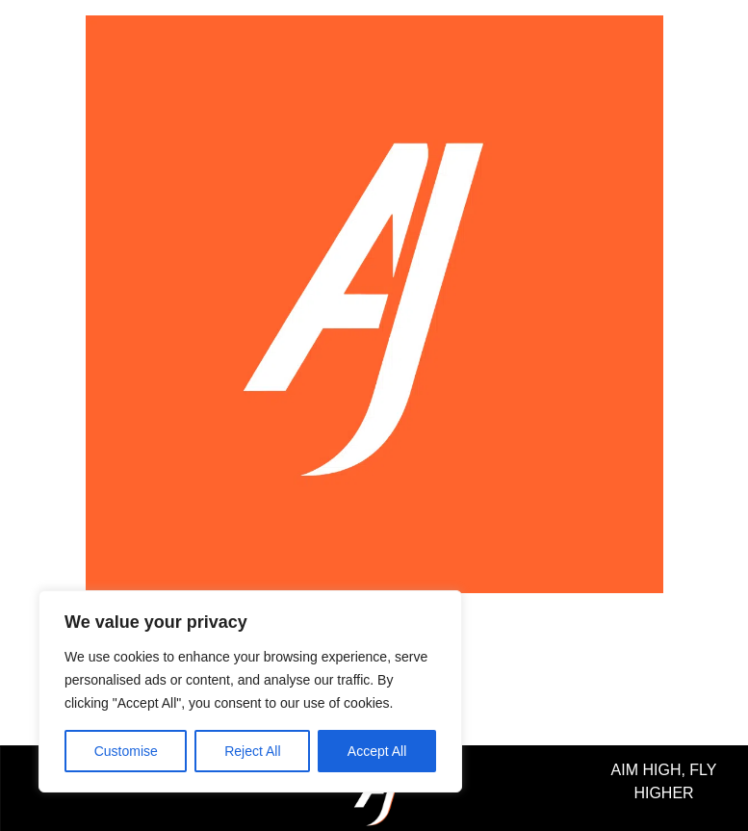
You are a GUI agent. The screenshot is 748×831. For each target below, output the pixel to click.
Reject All (252, 751)
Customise (126, 751)
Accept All (377, 751)
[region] (250, 691)
